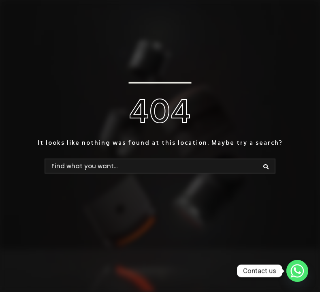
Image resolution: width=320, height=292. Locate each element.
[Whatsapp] (297, 271)
